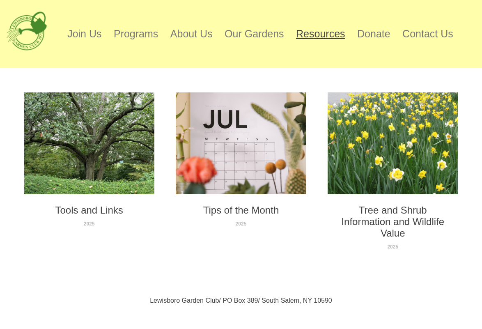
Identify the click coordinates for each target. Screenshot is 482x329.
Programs (136, 33)
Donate (373, 33)
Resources (320, 33)
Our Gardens (254, 33)
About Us (191, 33)
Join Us (84, 33)
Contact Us (427, 33)
